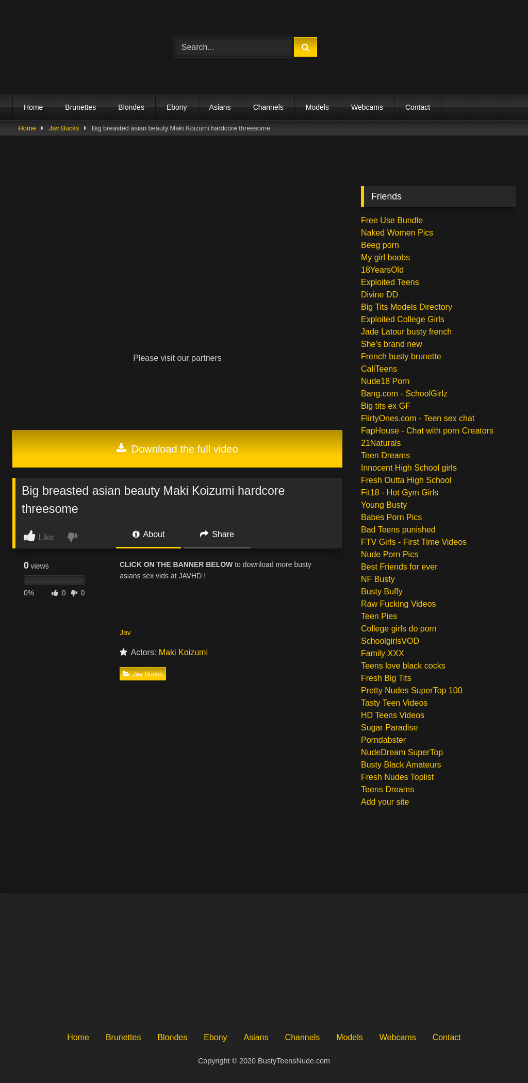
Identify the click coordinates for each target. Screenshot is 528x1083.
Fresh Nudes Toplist (397, 777)
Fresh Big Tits (386, 678)
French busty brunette (401, 356)
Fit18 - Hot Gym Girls (399, 492)
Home (33, 107)
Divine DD (379, 294)
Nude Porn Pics (389, 554)
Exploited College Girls (402, 319)
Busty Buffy (382, 591)
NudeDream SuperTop (402, 752)
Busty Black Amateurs (401, 764)
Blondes (131, 107)
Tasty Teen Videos (394, 702)
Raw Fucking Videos (398, 603)
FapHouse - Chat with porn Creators (427, 430)
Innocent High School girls (409, 467)
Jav (125, 632)
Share (217, 534)
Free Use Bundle (392, 220)
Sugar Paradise (389, 727)
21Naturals (381, 443)
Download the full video (177, 449)
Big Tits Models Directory (406, 307)
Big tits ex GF (385, 406)
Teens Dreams (387, 789)
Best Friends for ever (399, 566)
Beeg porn (380, 245)
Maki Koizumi (183, 652)
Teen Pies (379, 616)
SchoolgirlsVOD (390, 641)
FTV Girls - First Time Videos (414, 542)
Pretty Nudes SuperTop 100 (412, 690)
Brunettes (80, 107)
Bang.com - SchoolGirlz (404, 393)
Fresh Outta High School (406, 480)
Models (317, 107)
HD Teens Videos (392, 715)
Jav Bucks (64, 128)
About (148, 534)
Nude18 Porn (385, 381)
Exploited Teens (390, 282)
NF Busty (378, 579)
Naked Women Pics (397, 232)
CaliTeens (379, 368)
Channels (268, 107)
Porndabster (383, 740)
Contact (417, 107)
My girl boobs (385, 257)
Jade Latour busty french (406, 331)
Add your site (385, 801)
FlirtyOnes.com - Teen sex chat (417, 418)
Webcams (367, 107)
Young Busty (384, 505)
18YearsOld (382, 269)
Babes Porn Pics (391, 517)
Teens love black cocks (403, 665)
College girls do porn (399, 628)
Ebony (177, 107)
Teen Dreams (385, 455)
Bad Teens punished (398, 529)
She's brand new (391, 344)
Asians (220, 107)
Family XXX (382, 653)
